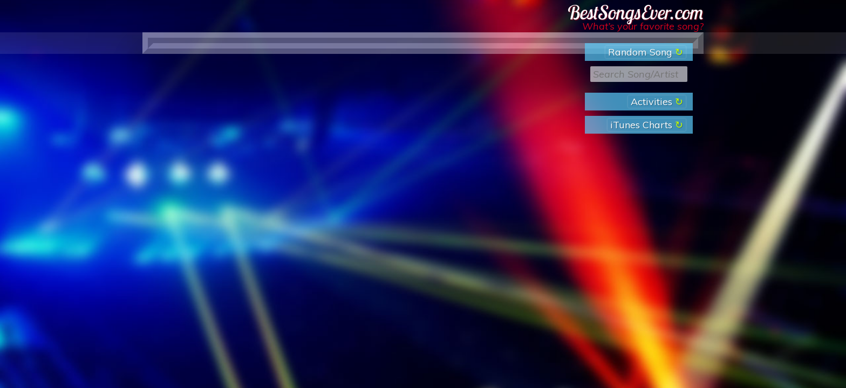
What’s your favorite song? (643, 26)
